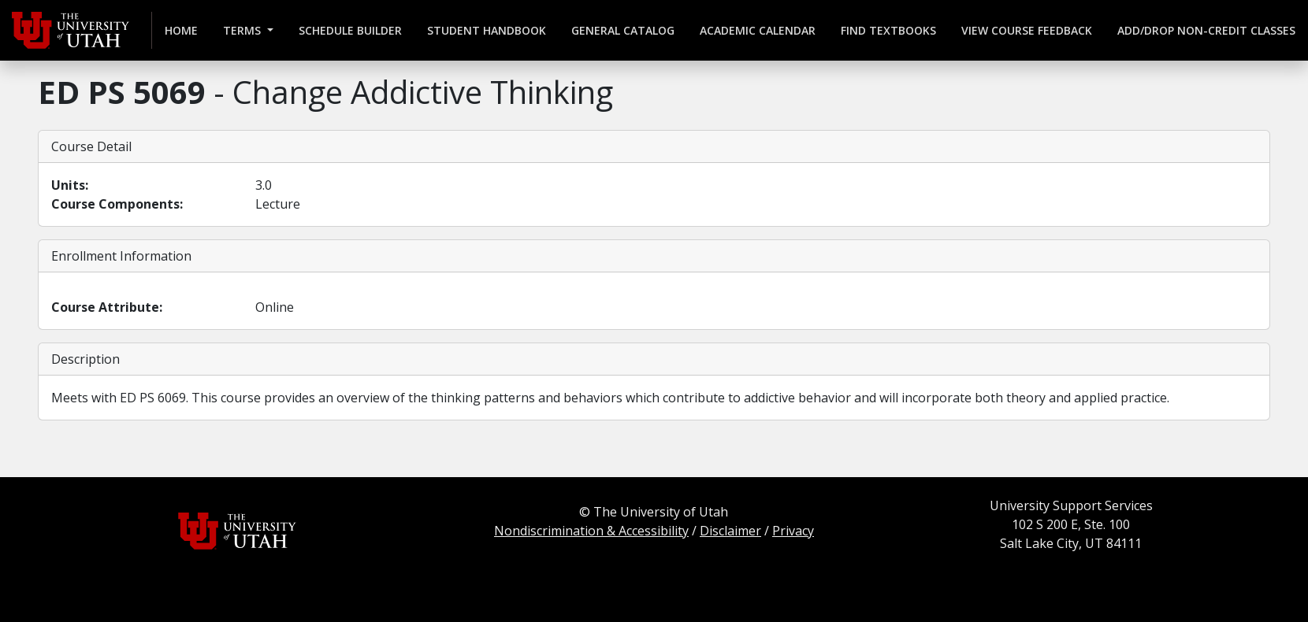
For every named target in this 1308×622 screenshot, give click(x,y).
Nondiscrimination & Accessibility (591, 530)
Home (181, 30)
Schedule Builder (350, 30)
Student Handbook (486, 30)
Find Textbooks (888, 30)
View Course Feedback (1026, 30)
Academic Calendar (758, 30)
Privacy (793, 530)
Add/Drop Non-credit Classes (1206, 30)
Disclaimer (730, 530)
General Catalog (622, 30)
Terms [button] (243, 30)
